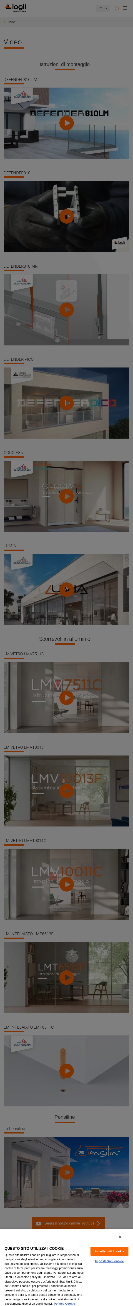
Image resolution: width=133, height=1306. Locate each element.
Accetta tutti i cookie (109, 1251)
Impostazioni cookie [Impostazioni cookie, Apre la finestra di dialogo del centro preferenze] (109, 1261)
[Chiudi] (120, 1237)
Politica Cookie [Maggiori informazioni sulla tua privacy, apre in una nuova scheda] (64, 1303)
